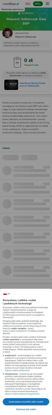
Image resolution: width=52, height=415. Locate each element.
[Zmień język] (6, 294)
